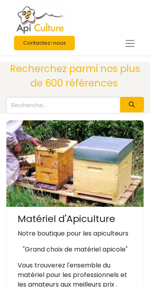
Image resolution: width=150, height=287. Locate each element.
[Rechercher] (132, 104)
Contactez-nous (44, 43)
